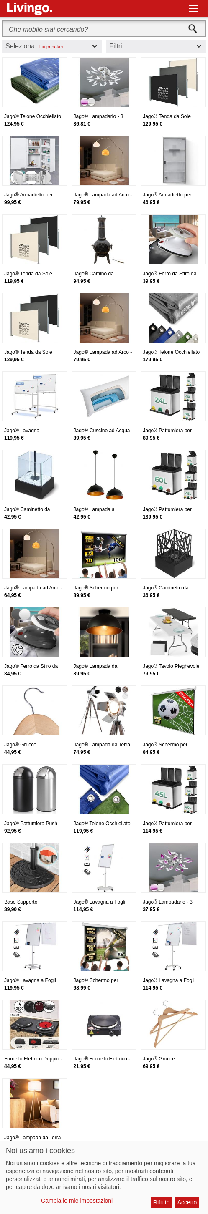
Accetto (187, 1202)
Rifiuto (161, 1202)
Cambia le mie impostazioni (77, 1200)
